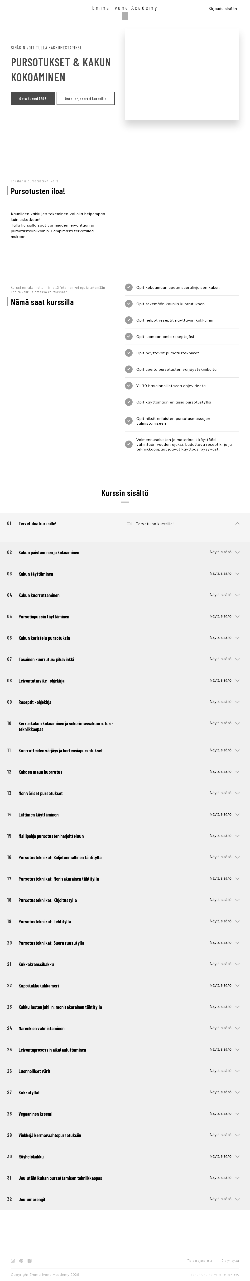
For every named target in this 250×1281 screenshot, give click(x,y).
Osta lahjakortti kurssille (40, 112)
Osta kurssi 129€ (33, 98)
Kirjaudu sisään (223, 8)
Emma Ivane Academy (125, 7)
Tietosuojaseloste (200, 1260)
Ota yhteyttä (230, 1260)
